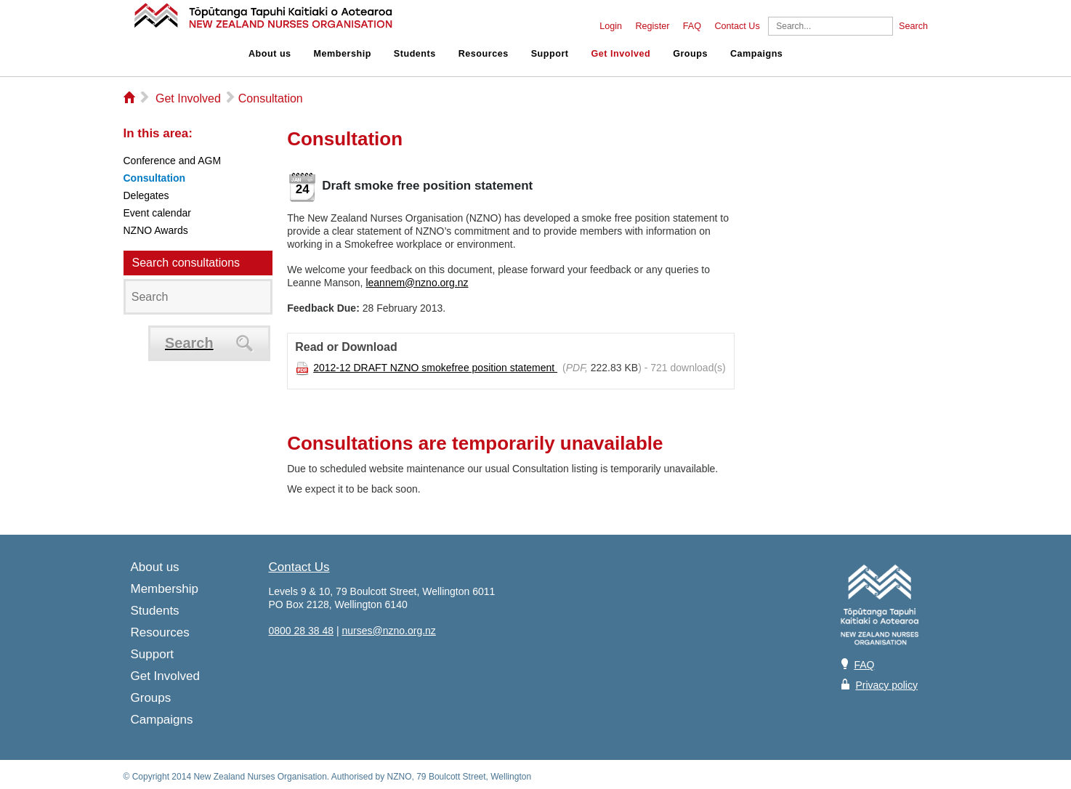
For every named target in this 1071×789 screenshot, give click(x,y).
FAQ (692, 26)
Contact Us (736, 26)
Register (652, 26)
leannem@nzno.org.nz (416, 282)
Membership (342, 54)
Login (610, 26)
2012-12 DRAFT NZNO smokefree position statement (435, 367)
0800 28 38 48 (301, 630)
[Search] (830, 26)
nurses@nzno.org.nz (388, 630)
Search (913, 26)
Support (550, 54)
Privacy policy (886, 685)
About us (269, 54)
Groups (690, 54)
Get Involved (621, 54)
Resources (483, 54)
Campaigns (756, 54)
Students (415, 54)
